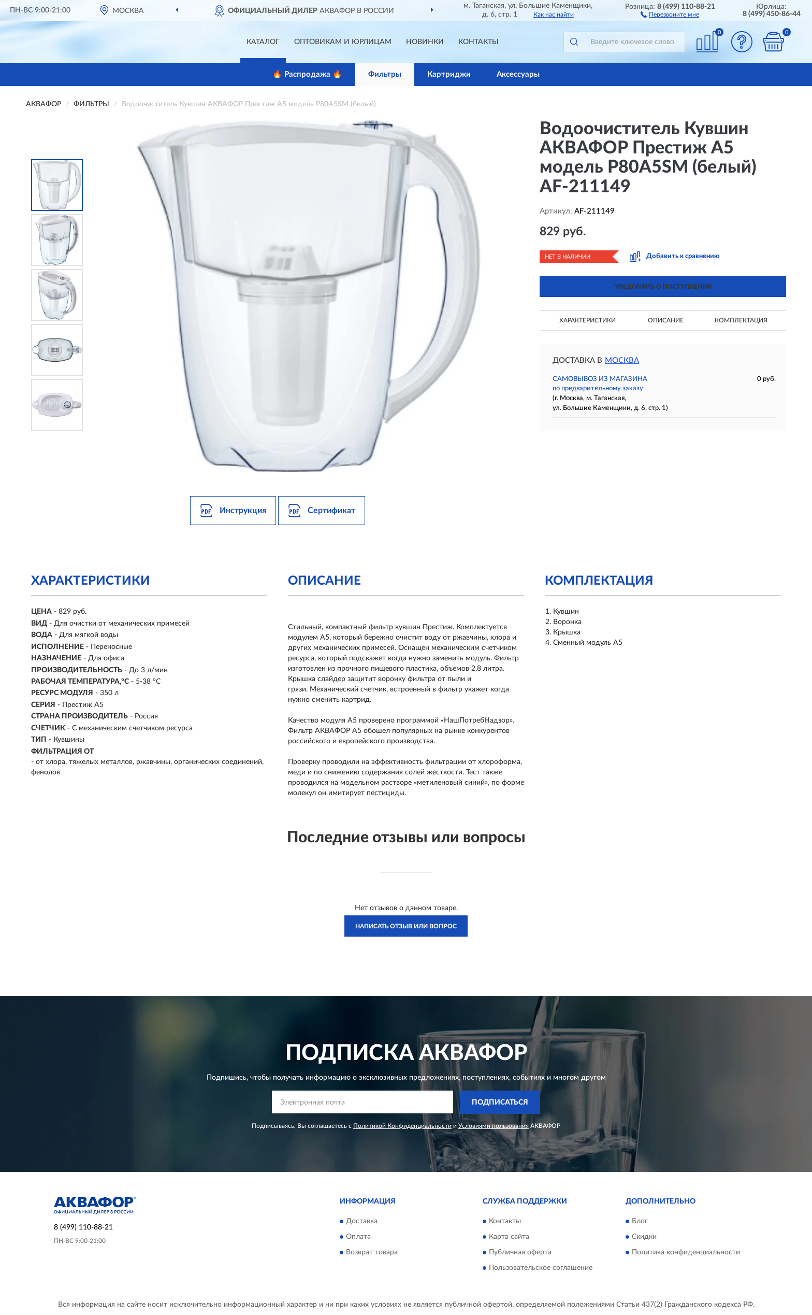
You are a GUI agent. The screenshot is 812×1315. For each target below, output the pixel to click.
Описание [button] (666, 320)
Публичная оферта (520, 1252)
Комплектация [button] (741, 320)
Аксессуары (518, 74)
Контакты (478, 42)
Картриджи (449, 74)
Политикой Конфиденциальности (402, 1126)
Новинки (425, 42)
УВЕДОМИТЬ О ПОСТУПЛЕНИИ (663, 287)
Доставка (362, 1221)
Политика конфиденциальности (686, 1252)
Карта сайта (509, 1237)
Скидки (644, 1237)
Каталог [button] (263, 42)
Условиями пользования (493, 1126)
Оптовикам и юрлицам (343, 42)
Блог (640, 1221)
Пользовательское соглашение (540, 1268)
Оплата (358, 1237)
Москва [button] (622, 360)
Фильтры (384, 74)
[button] (670, 14)
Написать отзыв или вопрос (406, 926)
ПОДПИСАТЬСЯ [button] (500, 1102)
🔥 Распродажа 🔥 (307, 74)
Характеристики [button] (587, 320)
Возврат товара (372, 1252)
